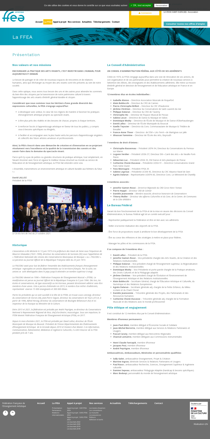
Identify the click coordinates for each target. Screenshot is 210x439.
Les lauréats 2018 (73, 429)
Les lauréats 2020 (73, 424)
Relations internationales (58, 414)
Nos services (74, 22)
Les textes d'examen (97, 408)
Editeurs (92, 417)
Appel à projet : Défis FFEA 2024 (77, 414)
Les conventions (95, 410)
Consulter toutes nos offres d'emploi (185, 23)
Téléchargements (101, 22)
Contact (116, 22)
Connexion (145, 13)
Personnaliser (161, 5)
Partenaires (56, 410)
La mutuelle (94, 413)
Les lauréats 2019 (73, 426)
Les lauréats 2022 (73, 422)
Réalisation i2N (201, 424)
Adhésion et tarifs (96, 419)
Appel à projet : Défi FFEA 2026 (77, 409)
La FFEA (48, 22)
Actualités (87, 22)
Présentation (57, 408)
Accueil (39, 22)
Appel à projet (59, 22)
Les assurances (95, 415)
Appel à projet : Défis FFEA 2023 (77, 418)
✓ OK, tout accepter (141, 5)
